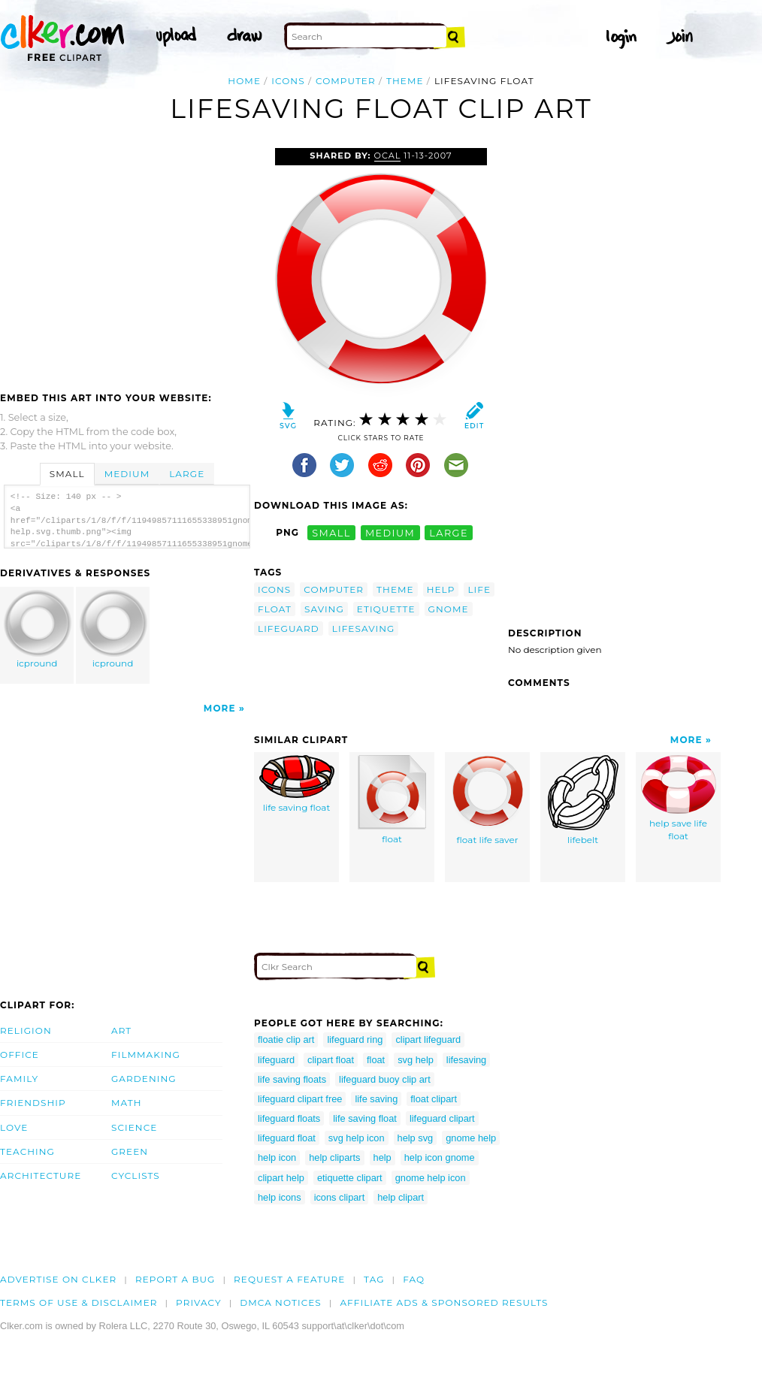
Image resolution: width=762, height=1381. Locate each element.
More (220, 708)
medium (390, 532)
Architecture (40, 1175)
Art (121, 1030)
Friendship (33, 1102)
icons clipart (339, 1197)
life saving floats (292, 1079)
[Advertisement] (126, 261)
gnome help (471, 1138)
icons (287, 80)
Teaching (27, 1151)
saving (324, 609)
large (448, 532)
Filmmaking (145, 1054)
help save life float (678, 798)
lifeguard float (287, 1138)
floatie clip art (286, 1039)
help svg (416, 1138)
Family (19, 1078)
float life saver (487, 800)
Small (67, 473)
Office (19, 1054)
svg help (416, 1059)
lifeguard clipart (442, 1118)
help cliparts (334, 1157)
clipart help (281, 1177)
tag (374, 1279)
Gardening (144, 1078)
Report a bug (175, 1279)
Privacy (199, 1302)
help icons (279, 1197)
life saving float (296, 784)
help (441, 589)
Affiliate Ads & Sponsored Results (444, 1302)
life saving (376, 1098)
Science (134, 1127)
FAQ (414, 1279)
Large (186, 473)
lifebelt (583, 800)
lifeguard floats (289, 1118)
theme (405, 80)
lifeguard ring (355, 1039)
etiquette (386, 609)
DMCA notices (281, 1302)
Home (244, 80)
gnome (448, 609)
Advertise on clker (58, 1279)
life (479, 589)
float (275, 609)
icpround (37, 629)
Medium (127, 473)
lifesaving (363, 628)
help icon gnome (439, 1157)
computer (346, 80)
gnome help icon (430, 1177)
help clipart (400, 1197)
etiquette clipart (350, 1177)
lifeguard (288, 628)
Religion (26, 1030)
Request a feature (289, 1279)
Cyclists (135, 1175)
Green (129, 1151)
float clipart (433, 1098)
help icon (277, 1157)
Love (14, 1127)
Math (126, 1102)
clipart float (330, 1059)
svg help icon (356, 1138)
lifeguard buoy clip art (385, 1079)
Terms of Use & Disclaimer (79, 1302)
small (331, 532)
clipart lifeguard (428, 1039)
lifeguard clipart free (300, 1098)
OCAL (387, 155)
